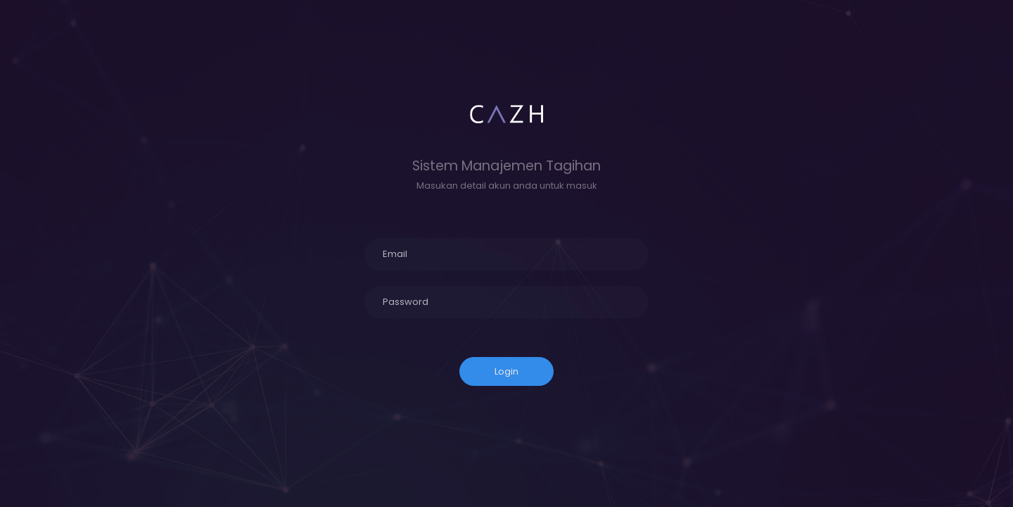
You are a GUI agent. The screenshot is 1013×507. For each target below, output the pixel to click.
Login (506, 371)
